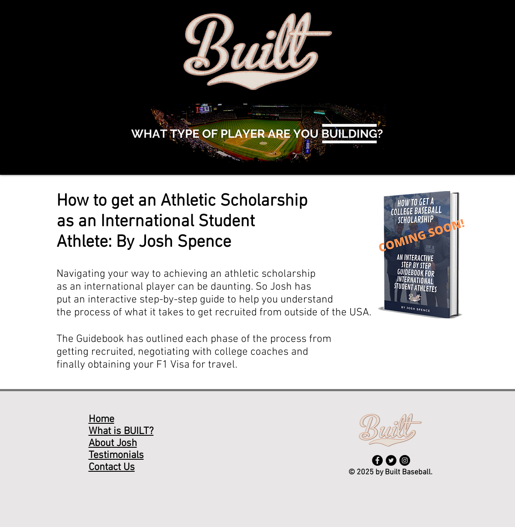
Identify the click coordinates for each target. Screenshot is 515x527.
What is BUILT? (121, 431)
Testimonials (116, 455)
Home (101, 419)
